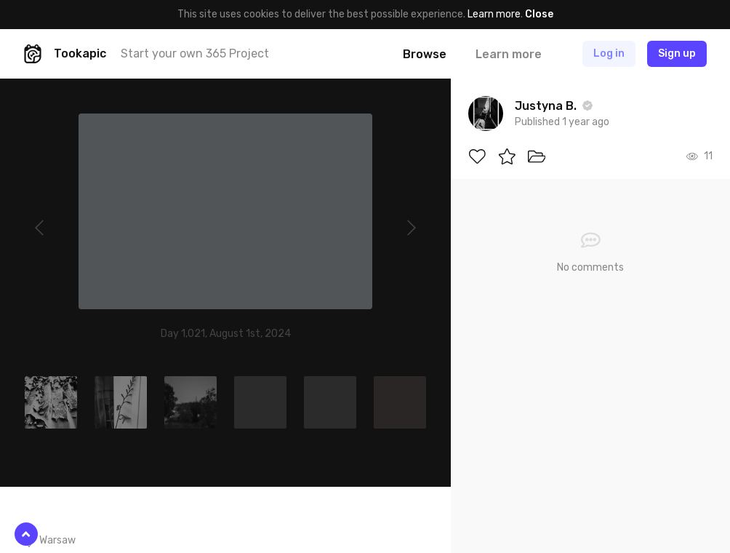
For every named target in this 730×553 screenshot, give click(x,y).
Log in (609, 53)
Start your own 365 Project (195, 53)
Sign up (677, 53)
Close (539, 14)
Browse (424, 54)
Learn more (494, 14)
